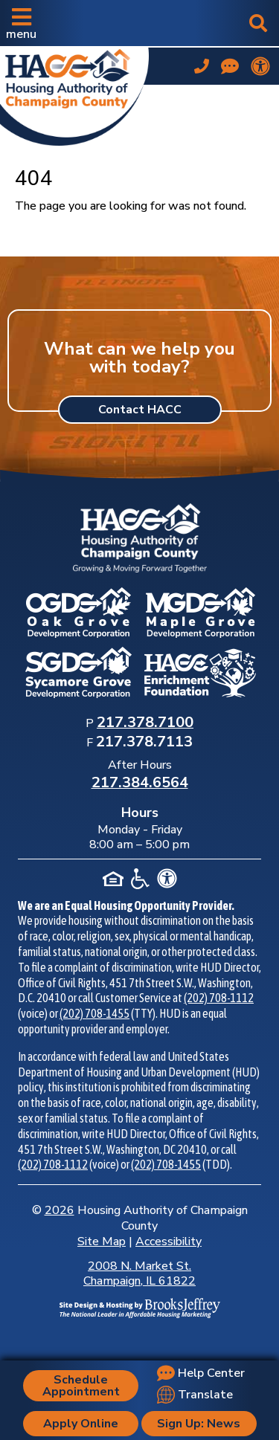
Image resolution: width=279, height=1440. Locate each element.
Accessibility (168, 1241)
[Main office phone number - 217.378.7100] (201, 66)
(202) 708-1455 (94, 1013)
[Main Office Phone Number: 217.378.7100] (145, 723)
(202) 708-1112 (219, 997)
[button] (21, 23)
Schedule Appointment (81, 1386)
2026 (59, 1210)
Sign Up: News (198, 1423)
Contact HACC (140, 409)
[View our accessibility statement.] (260, 66)
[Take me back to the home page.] (74, 94)
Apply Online (80, 1423)
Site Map (101, 1241)
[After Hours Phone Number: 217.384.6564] (140, 783)
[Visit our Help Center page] (230, 66)
